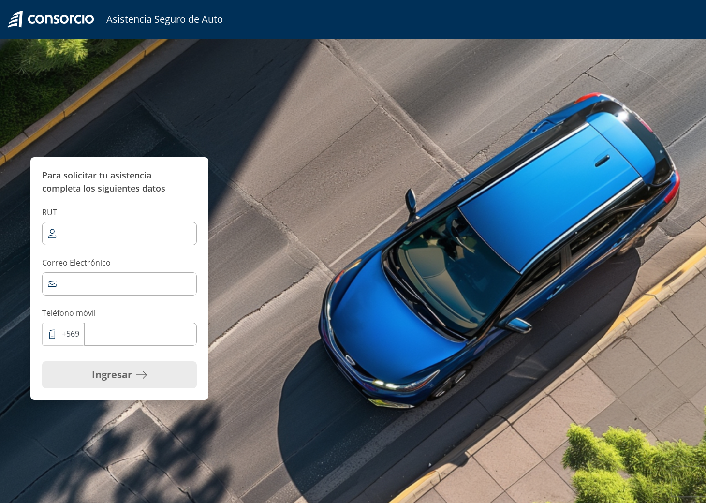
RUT (49, 212)
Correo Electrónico (76, 262)
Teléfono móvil (69, 313)
